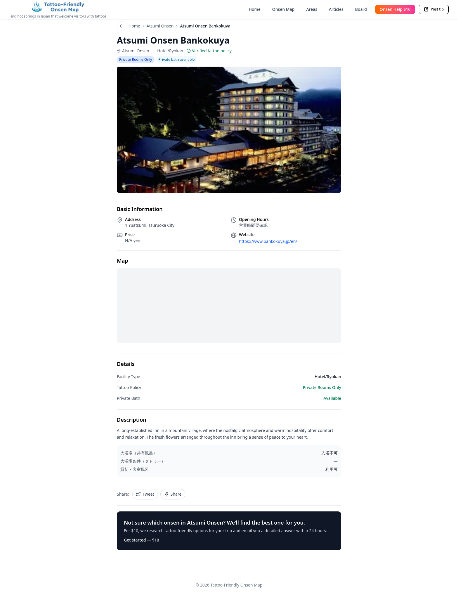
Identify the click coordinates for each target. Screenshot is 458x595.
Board (361, 9)
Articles (336, 9)
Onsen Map (283, 9)
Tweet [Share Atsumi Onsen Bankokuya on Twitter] (145, 494)
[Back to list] (121, 26)
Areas (311, 9)
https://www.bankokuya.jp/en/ (268, 241)
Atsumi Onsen (160, 26)
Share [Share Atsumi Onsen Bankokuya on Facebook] (173, 494)
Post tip (434, 9)
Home (255, 9)
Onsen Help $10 (395, 9)
